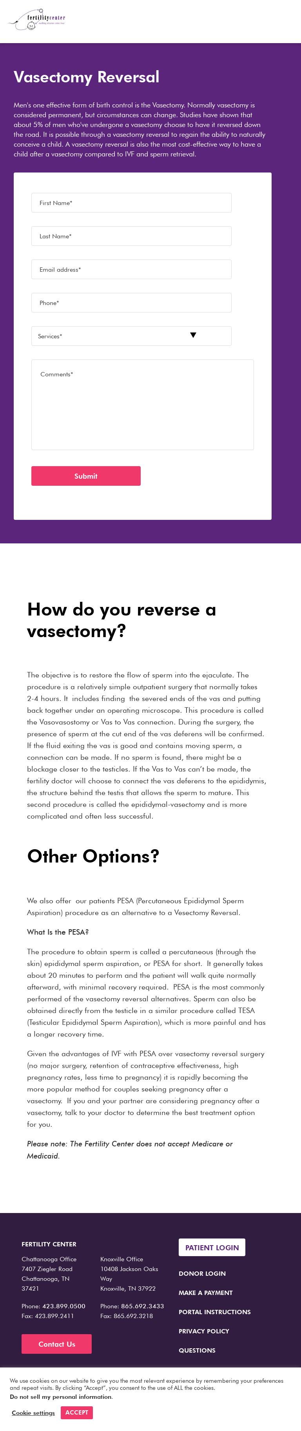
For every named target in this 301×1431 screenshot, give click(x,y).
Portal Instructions (215, 1312)
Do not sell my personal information (60, 1396)
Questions (197, 1350)
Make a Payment (206, 1293)
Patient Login (212, 1248)
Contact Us (56, 1344)
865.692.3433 (142, 1306)
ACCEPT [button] (76, 1412)
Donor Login (202, 1273)
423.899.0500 (63, 1306)
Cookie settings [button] (33, 1412)
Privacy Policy (204, 1331)
